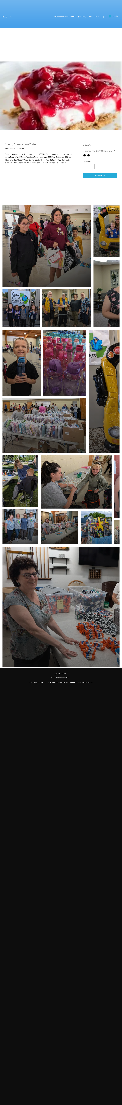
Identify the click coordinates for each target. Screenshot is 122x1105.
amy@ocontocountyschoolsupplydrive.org (70, 16)
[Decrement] (85, 166)
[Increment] (92, 166)
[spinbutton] (89, 166)
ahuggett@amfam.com (60, 677)
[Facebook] (103, 17)
